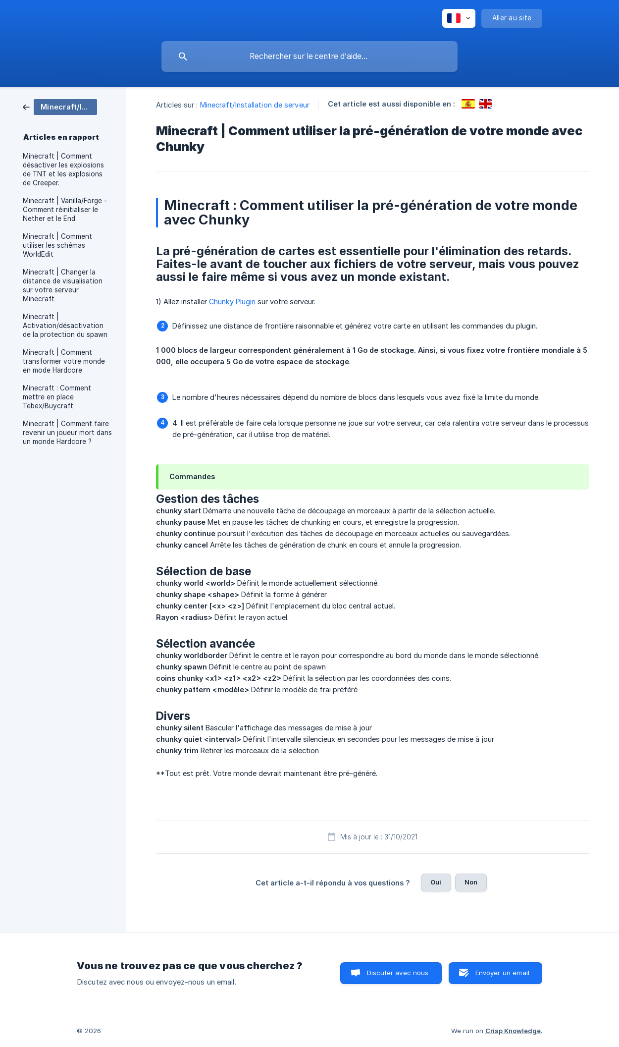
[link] (60, 106)
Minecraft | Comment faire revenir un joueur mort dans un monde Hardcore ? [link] (67, 432)
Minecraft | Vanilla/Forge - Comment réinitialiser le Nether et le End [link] (65, 209)
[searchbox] (309, 56)
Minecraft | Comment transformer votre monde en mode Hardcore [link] (64, 361)
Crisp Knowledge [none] (513, 1031)
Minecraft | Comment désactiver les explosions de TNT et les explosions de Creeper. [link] (63, 169)
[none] (458, 18)
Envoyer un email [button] (502, 973)
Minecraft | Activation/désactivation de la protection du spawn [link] (65, 325)
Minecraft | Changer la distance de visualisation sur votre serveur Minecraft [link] (63, 285)
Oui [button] (435, 882)
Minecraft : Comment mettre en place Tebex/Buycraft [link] (57, 397)
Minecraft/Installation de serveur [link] (255, 105)
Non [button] (470, 882)
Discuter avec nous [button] (398, 973)
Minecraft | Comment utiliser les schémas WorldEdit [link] (57, 245)
